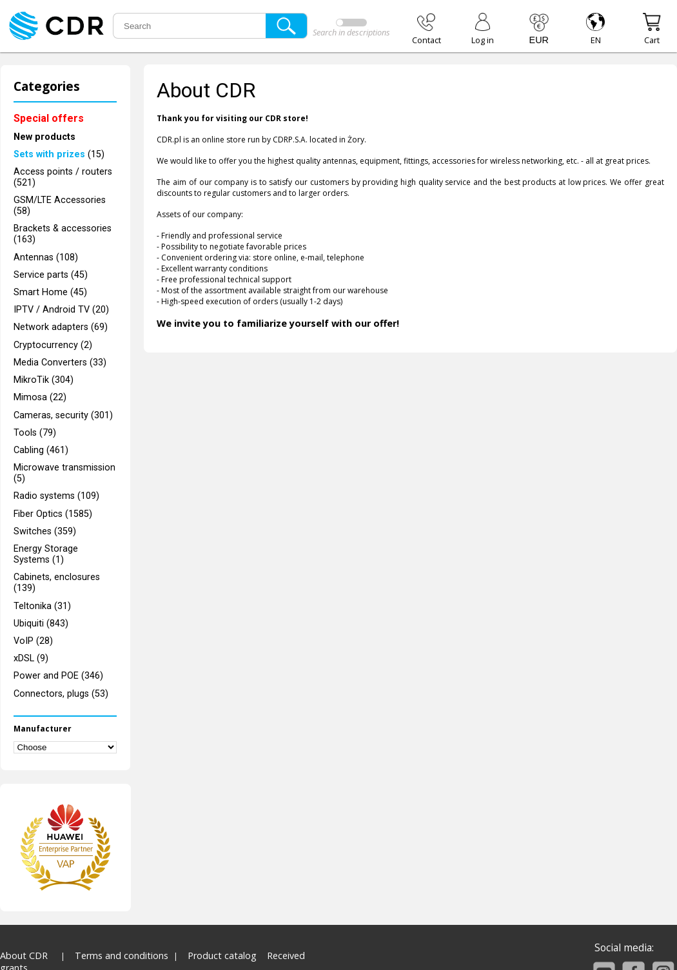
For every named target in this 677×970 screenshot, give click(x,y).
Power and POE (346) (58, 675)
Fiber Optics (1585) (53, 514)
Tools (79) (35, 432)
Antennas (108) (46, 257)
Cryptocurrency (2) (53, 345)
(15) (59, 154)
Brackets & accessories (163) (63, 234)
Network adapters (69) (61, 327)
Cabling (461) (41, 450)
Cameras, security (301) (63, 415)
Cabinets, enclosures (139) (57, 583)
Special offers (49, 118)
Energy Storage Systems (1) (46, 554)
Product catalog (222, 955)
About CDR (24, 955)
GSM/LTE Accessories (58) (60, 206)
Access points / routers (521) (63, 177)
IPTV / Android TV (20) (61, 309)
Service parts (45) (51, 274)
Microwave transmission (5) (64, 473)
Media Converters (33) (60, 362)
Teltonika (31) (42, 606)
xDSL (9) (31, 658)
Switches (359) (45, 531)
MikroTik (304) (44, 379)
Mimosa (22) (40, 397)
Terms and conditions (121, 955)
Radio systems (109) (56, 495)
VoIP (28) (33, 640)
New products (44, 136)
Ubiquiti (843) (41, 623)
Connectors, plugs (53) (61, 693)
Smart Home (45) (50, 292)
